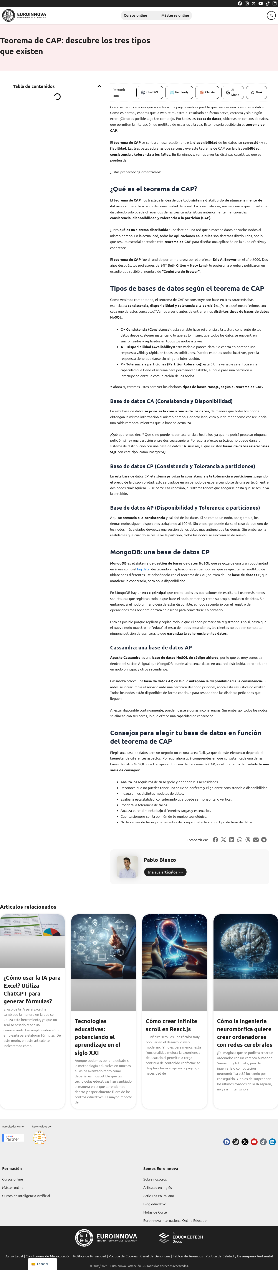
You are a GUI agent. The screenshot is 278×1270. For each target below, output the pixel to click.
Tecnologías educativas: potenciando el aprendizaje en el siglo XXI (99, 1036)
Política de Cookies (123, 1255)
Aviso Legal (14, 1255)
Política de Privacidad (89, 1255)
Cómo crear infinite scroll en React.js (173, 1024)
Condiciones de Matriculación (48, 1255)
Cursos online (128, 15)
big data (143, 568)
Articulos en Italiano (158, 1195)
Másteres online (177, 15)
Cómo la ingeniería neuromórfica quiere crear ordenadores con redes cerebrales (243, 1036)
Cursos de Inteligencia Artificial (26, 1195)
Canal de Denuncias (155, 1255)
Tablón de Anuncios (188, 1255)
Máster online (12, 1187)
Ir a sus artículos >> (165, 871)
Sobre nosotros (155, 1179)
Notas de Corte (155, 1212)
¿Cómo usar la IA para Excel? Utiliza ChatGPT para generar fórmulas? (29, 988)
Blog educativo (154, 1203)
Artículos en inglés (157, 1187)
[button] (269, 15)
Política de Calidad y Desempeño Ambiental (239, 1255)
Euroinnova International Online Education (175, 1220)
